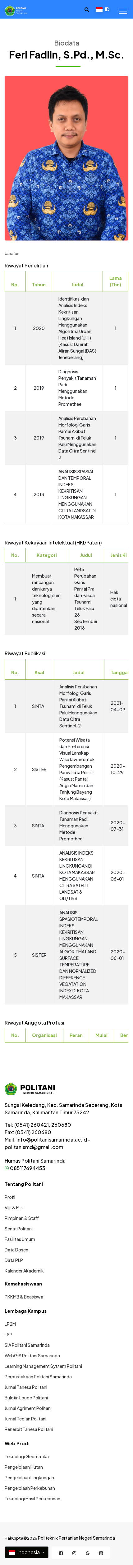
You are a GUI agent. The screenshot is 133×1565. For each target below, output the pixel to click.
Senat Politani (19, 1228)
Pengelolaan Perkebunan (30, 1488)
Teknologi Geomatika (27, 1456)
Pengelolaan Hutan (24, 1467)
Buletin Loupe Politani (26, 1397)
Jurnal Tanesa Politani (26, 1387)
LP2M (10, 1324)
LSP (8, 1334)
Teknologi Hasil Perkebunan (32, 1498)
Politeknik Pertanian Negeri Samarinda (76, 1538)
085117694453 (25, 1168)
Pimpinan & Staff (22, 1218)
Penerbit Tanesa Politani (29, 1429)
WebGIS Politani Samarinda (32, 1355)
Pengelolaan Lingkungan (29, 1477)
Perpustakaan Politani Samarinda (38, 1376)
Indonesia (25, 1552)
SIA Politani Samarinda (27, 1345)
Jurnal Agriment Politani (28, 1408)
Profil (10, 1197)
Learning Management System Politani (43, 1366)
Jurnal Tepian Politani (25, 1418)
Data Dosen (16, 1249)
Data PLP (14, 1260)
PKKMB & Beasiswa (24, 1296)
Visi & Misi (14, 1207)
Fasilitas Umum (20, 1239)
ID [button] (103, 9)
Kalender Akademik (24, 1270)
